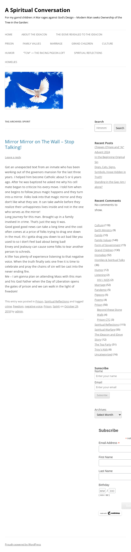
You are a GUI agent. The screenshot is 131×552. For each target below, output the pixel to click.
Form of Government (108, 245)
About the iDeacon (34, 34)
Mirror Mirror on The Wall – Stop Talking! (39, 144)
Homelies (11, 62)
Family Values (32, 43)
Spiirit (56, 306)
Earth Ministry (103, 230)
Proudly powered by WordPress (23, 544)
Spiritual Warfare (105, 329)
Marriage (56, 43)
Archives (100, 409)
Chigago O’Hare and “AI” (109, 147)
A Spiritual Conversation (37, 10)
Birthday (104, 485)
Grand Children (82, 43)
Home (8, 34)
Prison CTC (103, 319)
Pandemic (101, 290)
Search (99, 121)
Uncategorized (103, 354)
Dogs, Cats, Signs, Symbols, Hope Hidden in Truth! (110, 172)
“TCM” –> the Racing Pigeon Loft (44, 53)
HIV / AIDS (103, 280)
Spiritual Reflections (88, 53)
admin (19, 311)
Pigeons (99, 295)
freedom (18, 306)
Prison (9, 43)
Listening (100, 275)
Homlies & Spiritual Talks (110, 260)
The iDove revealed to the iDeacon (79, 34)
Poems (99, 300)
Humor (9, 53)
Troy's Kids (101, 349)
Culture (107, 43)
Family (99, 235)
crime (8, 306)
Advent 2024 (102, 152)
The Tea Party (103, 344)
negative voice (33, 306)
